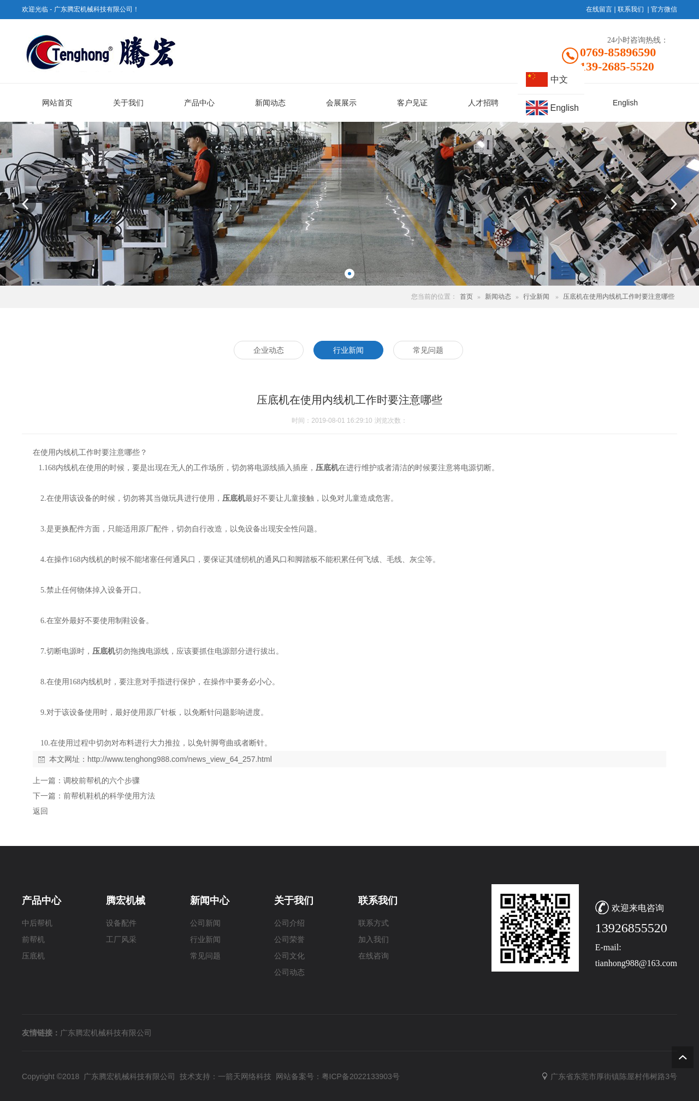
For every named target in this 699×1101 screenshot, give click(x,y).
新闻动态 (498, 296)
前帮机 (33, 940)
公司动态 (289, 972)
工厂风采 (121, 940)
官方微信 (664, 9)
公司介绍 (289, 923)
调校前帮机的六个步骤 (101, 780)
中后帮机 (37, 923)
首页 (466, 296)
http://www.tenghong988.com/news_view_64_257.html (179, 759)
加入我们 (373, 940)
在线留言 (599, 9)
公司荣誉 (289, 940)
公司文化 (289, 956)
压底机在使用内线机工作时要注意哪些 (618, 296)
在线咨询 (373, 956)
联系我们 (631, 9)
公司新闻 (205, 923)
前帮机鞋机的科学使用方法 (109, 795)
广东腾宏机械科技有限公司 (106, 1032)
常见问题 (205, 956)
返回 (40, 811)
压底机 (33, 956)
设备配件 (121, 923)
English (564, 108)
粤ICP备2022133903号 (361, 1076)
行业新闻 (536, 296)
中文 (559, 79)
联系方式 (373, 923)
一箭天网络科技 (244, 1076)
